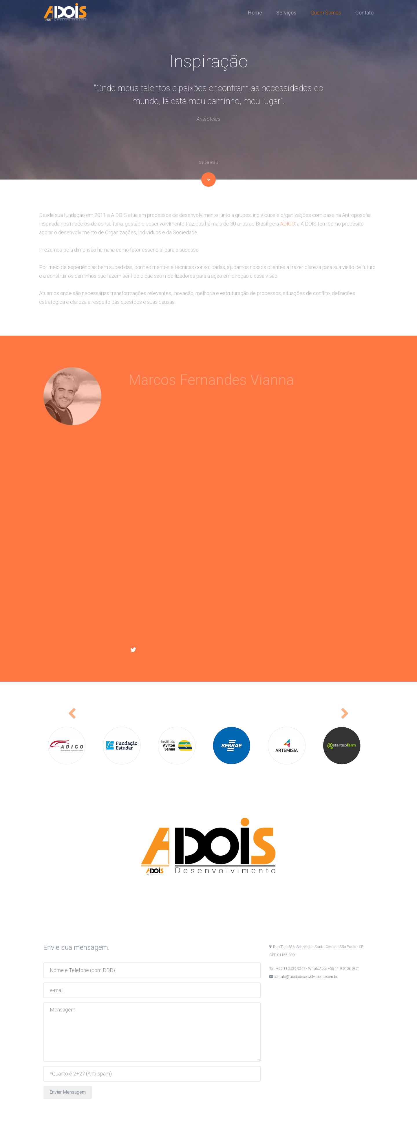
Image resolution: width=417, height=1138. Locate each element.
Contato (364, 13)
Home (257, 13)
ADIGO (287, 231)
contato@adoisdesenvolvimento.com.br (305, 976)
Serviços (288, 13)
